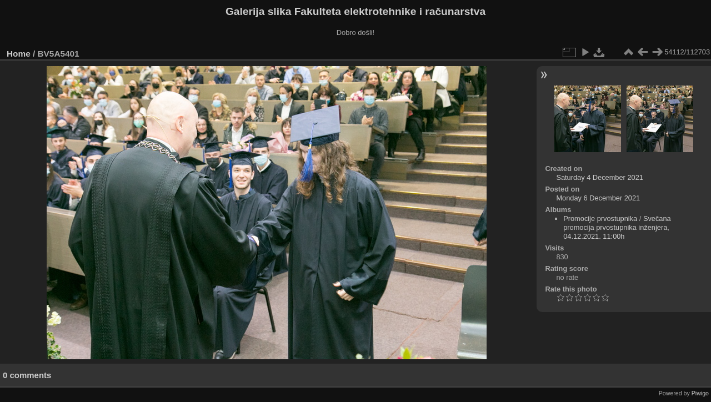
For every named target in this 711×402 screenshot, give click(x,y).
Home (19, 53)
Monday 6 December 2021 (598, 198)
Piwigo (700, 393)
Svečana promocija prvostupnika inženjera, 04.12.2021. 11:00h (617, 227)
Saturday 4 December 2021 (599, 177)
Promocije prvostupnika (600, 218)
